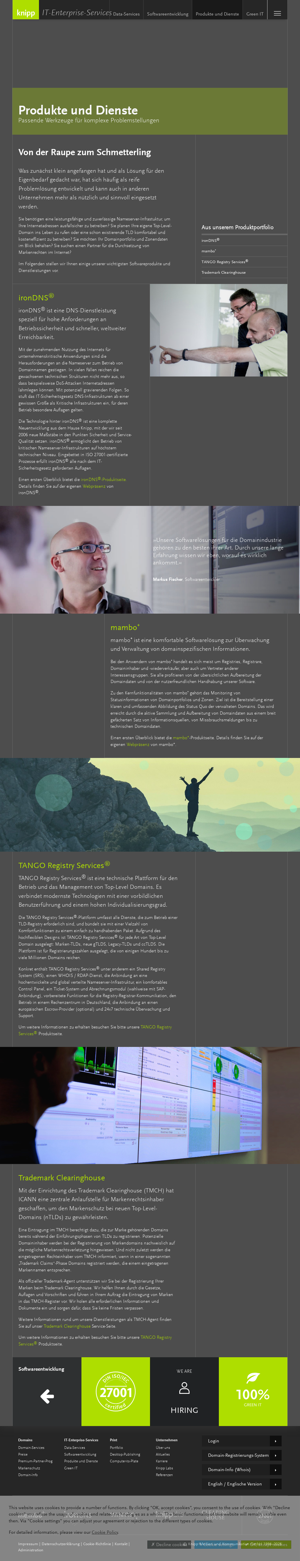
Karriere (162, 1461)
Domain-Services (31, 1448)
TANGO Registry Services (225, 261)
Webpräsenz (94, 486)
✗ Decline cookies (169, 1544)
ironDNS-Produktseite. (104, 479)
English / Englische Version (235, 1484)
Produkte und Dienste (217, 14)
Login (213, 1441)
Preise (23, 1454)
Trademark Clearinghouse (224, 272)
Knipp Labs (164, 1468)
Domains (25, 1440)
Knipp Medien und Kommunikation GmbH (26, 9)
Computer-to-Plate (124, 1461)
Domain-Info (28, 1475)
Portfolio (116, 1448)
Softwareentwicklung (167, 14)
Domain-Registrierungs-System (238, 1455)
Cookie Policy (105, 1532)
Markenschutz (29, 1468)
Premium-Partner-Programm (40, 1461)
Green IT (255, 14)
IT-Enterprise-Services (78, 13)
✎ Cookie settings (216, 1544)
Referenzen (164, 1475)
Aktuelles (163, 1454)
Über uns (163, 1448)
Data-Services (126, 14)
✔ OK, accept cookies (266, 1544)
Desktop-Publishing (125, 1454)
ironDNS (211, 239)
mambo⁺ (209, 251)
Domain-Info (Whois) (229, 1469)
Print (113, 1440)
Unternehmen (167, 1440)
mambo (181, 738)
